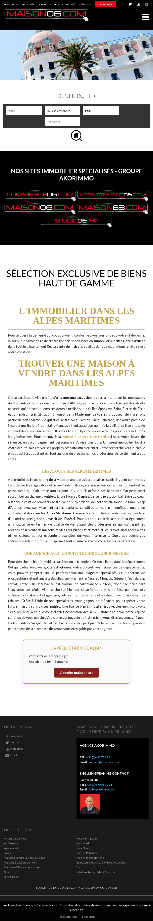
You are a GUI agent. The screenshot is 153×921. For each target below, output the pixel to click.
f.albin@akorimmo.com (102, 789)
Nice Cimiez (11, 876)
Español (31, 4)
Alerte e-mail (105, 4)
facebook (122, 4)
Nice (7, 872)
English (20, 4)
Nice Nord (82, 843)
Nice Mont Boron (87, 838)
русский (70, 4)
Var (78, 867)
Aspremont (11, 848)
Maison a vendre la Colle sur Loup (24, 857)
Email (146, 4)
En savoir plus (68, 916)
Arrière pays (11, 843)
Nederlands (56, 4)
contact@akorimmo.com (104, 762)
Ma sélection (83, 4)
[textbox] (25, 110)
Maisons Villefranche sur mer (22, 867)
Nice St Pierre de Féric (90, 857)
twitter (130, 4)
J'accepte (88, 916)
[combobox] (24, 110)
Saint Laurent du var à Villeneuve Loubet (101, 862)
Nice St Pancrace (87, 853)
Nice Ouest (83, 848)
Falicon (8, 853)
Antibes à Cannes (15, 838)
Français (9, 4)
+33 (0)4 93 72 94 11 (99, 757)
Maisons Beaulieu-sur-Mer (20, 862)
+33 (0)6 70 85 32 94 (99, 784)
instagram (138, 4)
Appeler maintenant (76, 672)
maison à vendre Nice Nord (84, 437)
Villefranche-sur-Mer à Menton (95, 872)
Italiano (42, 4)
